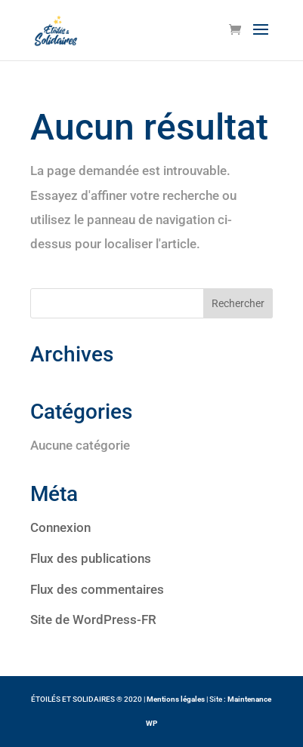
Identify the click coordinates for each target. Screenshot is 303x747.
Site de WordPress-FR (93, 619)
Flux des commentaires (97, 589)
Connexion (60, 527)
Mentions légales (176, 699)
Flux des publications (90, 558)
